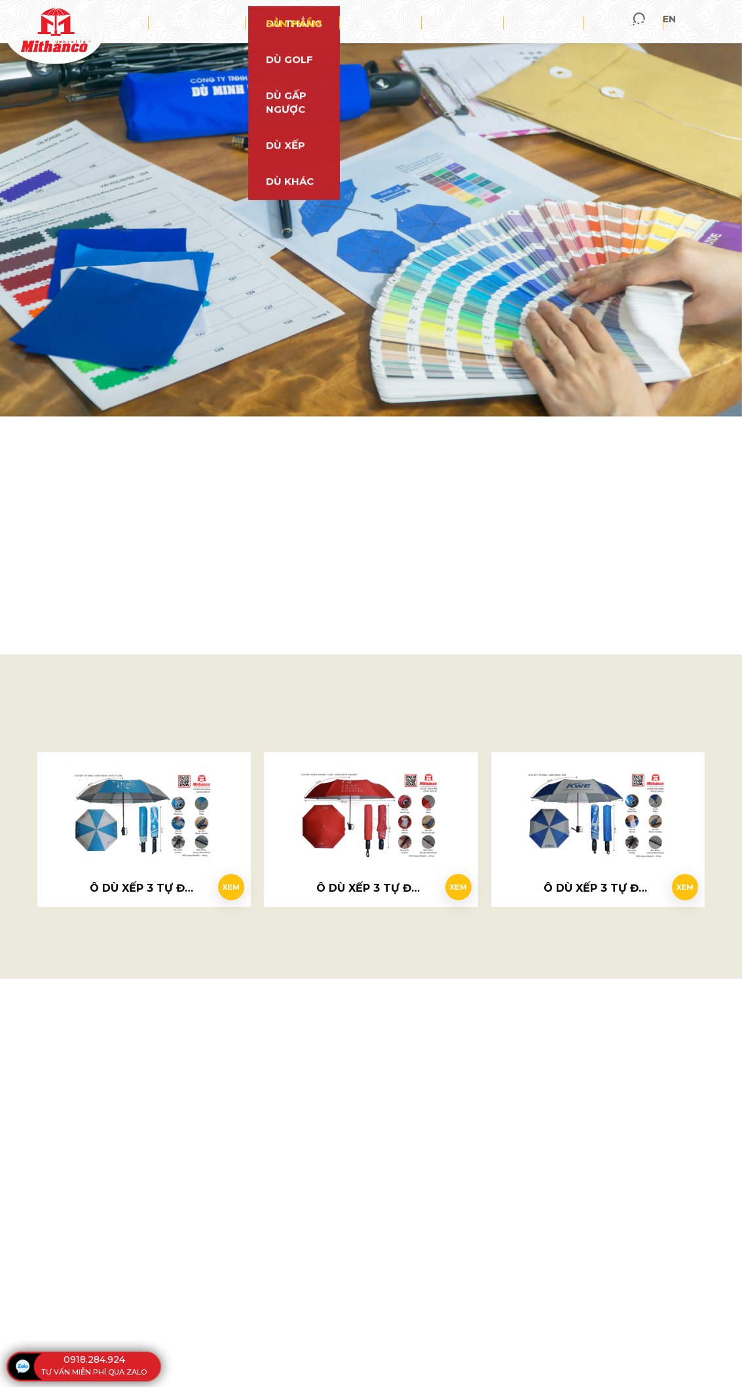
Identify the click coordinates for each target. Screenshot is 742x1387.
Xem (224, 881)
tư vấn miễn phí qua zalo (94, 1372)
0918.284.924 (94, 1359)
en (721, 21)
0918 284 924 (382, 385)
